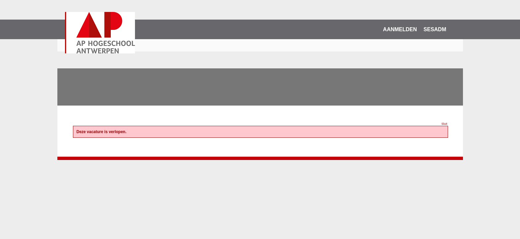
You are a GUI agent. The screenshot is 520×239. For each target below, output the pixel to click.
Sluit (444, 123)
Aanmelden (400, 29)
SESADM (434, 29)
